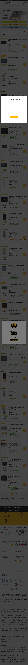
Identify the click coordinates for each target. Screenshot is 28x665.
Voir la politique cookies (5, 108)
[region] (14, 109)
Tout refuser (5, 99)
